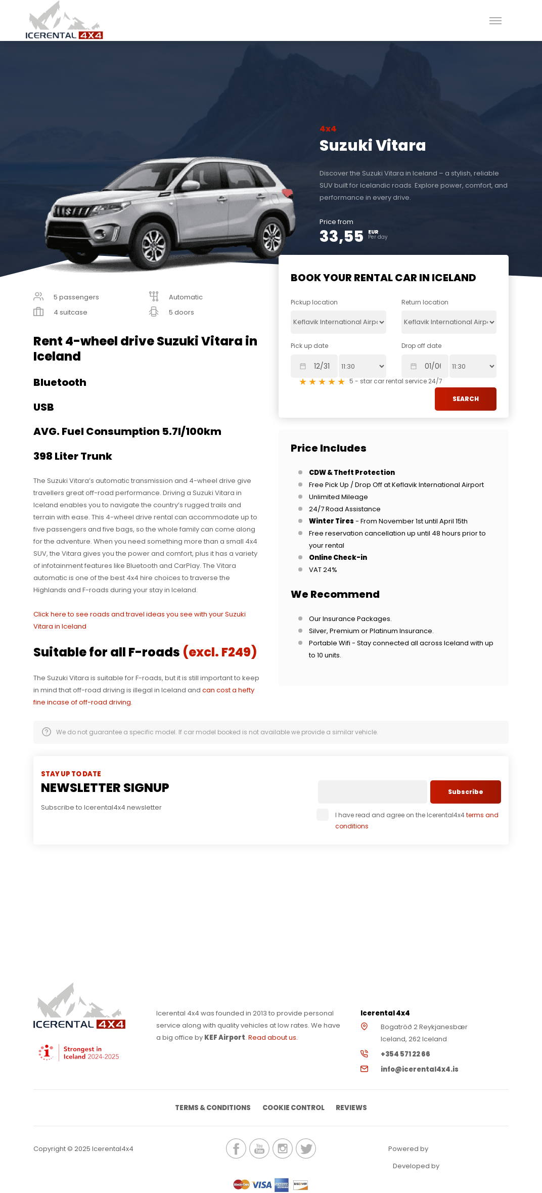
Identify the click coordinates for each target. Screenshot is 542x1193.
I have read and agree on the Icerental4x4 (408, 820)
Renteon (457, 1149)
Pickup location (314, 302)
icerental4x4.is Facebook (236, 1149)
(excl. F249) (220, 652)
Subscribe (465, 791)
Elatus (468, 1166)
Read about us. (273, 1037)
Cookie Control (293, 1108)
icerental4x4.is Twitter (306, 1149)
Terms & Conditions (212, 1108)
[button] (495, 20)
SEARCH (466, 398)
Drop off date (421, 345)
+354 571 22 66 (405, 1054)
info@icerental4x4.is (420, 1069)
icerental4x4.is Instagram (283, 1149)
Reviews (352, 1108)
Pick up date (309, 345)
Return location (424, 302)
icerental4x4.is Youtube (259, 1149)
